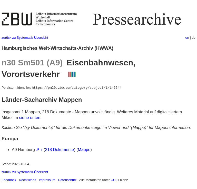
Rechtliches (27, 180)
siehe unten (29, 117)
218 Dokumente (59, 149)
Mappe (84, 149)
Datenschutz (67, 180)
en (187, 37)
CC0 (114, 180)
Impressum (47, 180)
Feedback (9, 180)
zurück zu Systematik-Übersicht (25, 37)
